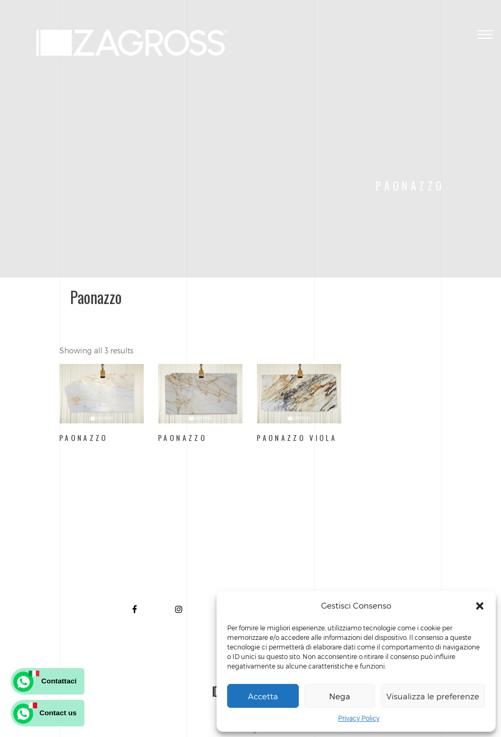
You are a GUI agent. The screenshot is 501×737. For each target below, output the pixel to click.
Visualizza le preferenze (432, 696)
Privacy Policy (358, 718)
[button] (479, 606)
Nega (339, 696)
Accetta (263, 696)
